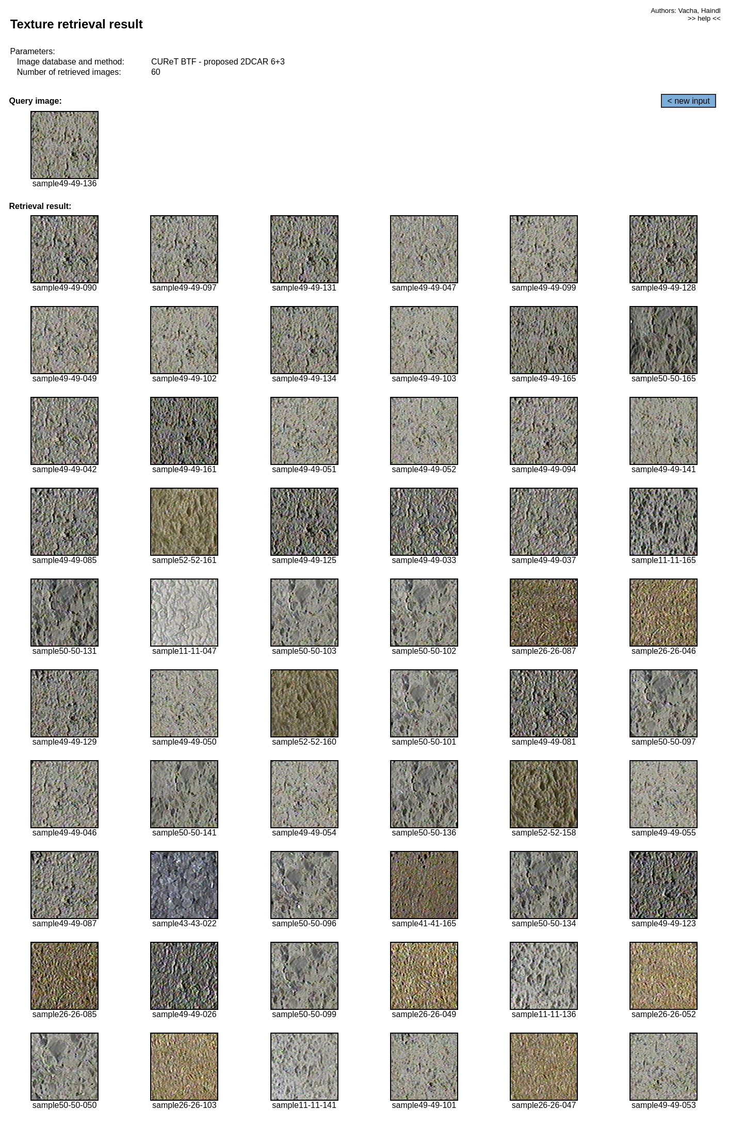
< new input (688, 100)
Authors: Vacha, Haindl (685, 10)
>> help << (704, 18)
